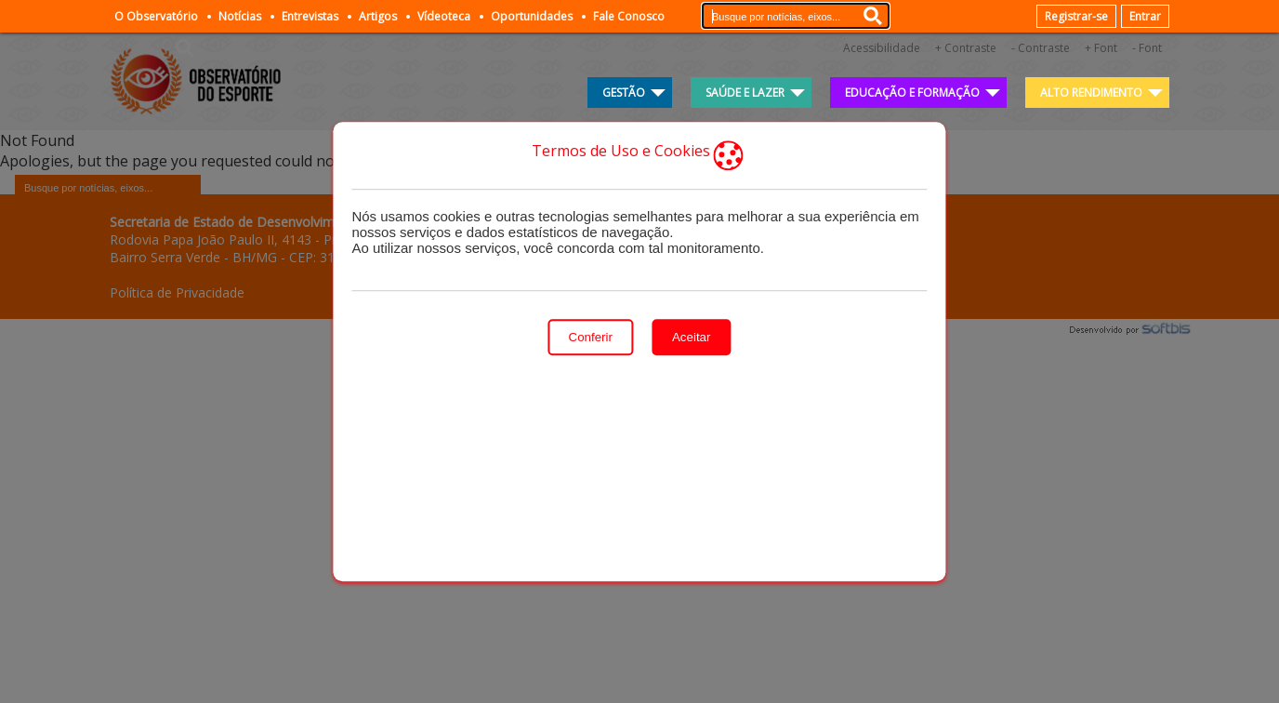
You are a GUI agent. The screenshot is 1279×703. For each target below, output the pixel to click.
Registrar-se (1076, 16)
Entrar (1145, 16)
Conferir (591, 337)
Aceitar (691, 337)
